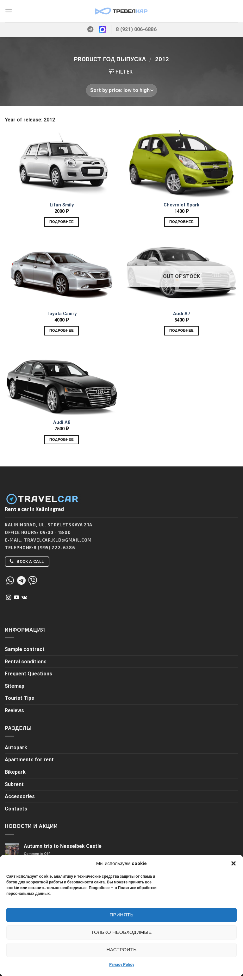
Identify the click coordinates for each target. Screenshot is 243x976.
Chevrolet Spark (181, 205)
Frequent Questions (28, 674)
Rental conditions (26, 662)
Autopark (16, 748)
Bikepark (15, 772)
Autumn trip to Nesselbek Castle (63, 846)
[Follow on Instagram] (8, 598)
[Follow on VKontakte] (24, 598)
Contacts (16, 809)
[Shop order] (121, 90)
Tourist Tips (19, 698)
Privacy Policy (121, 964)
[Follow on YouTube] (16, 598)
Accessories (20, 796)
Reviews (14, 710)
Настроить (121, 950)
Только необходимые (121, 932)
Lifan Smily (62, 205)
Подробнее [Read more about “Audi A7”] (181, 330)
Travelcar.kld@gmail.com (58, 540)
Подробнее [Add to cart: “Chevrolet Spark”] (181, 221)
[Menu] (8, 11)
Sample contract (25, 649)
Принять (121, 915)
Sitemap (14, 686)
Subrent (14, 784)
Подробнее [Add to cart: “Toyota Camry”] (61, 330)
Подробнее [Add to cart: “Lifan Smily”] (61, 221)
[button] (233, 863)
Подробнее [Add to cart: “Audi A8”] (61, 439)
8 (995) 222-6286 (54, 547)
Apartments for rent (29, 760)
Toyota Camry (62, 313)
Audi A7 (181, 313)
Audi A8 (61, 422)
